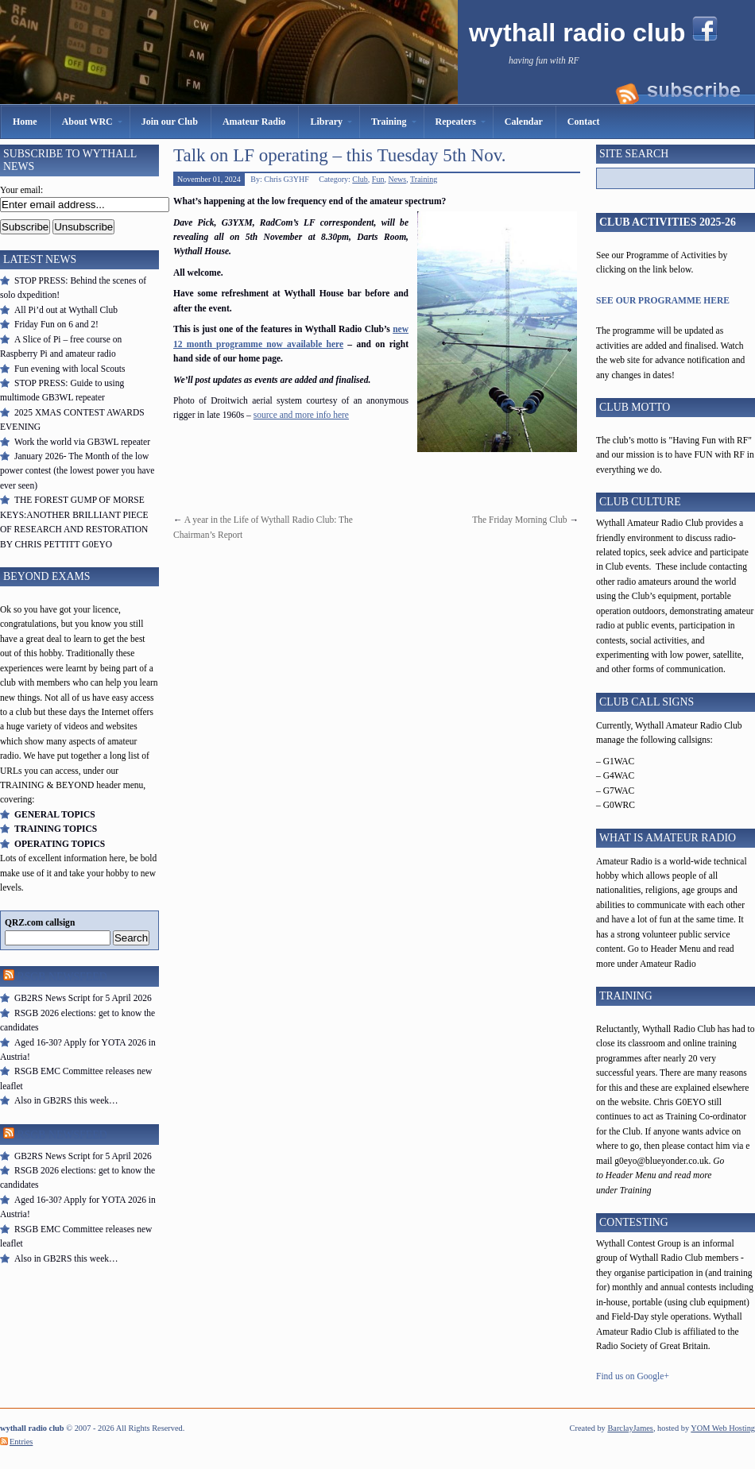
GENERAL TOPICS (54, 814)
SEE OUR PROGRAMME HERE (663, 300)
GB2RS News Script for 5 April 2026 (83, 998)
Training (423, 179)
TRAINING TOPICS (55, 828)
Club (359, 179)
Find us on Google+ (632, 1376)
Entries (21, 1441)
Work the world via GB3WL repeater (82, 441)
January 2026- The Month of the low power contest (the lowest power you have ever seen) (77, 470)
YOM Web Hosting (723, 1428)
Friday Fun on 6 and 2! (56, 324)
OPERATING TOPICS (59, 844)
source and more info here (301, 414)
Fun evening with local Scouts (69, 368)
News (397, 179)
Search (131, 938)
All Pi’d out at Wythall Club (66, 310)
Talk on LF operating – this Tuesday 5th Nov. (339, 155)
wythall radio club (580, 32)
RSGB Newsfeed (61, 977)
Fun (378, 179)
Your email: (21, 190)
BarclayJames (630, 1428)
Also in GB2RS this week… (66, 1100)
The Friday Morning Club (519, 519)
